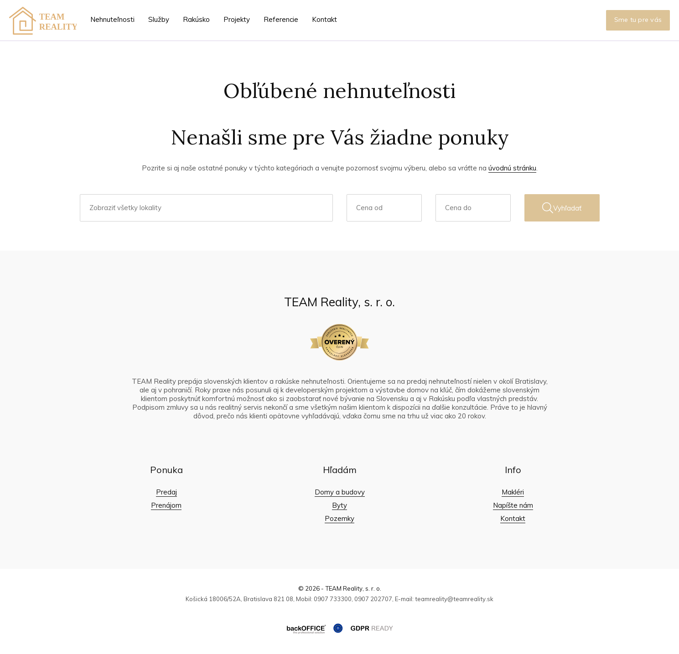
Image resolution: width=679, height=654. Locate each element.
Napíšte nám (513, 505)
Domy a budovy (340, 492)
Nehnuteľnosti (112, 19)
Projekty (236, 19)
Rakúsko (196, 19)
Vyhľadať (561, 207)
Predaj (166, 492)
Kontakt (324, 19)
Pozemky (339, 518)
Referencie (281, 19)
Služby (158, 19)
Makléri (513, 492)
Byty (339, 505)
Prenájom (166, 505)
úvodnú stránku (512, 168)
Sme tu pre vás (638, 19)
